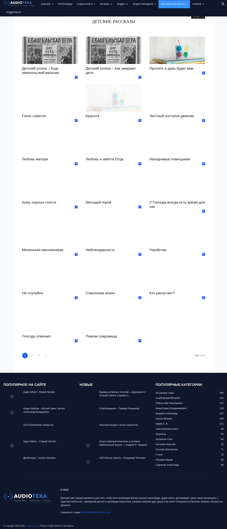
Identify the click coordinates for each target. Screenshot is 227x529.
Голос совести (34, 116)
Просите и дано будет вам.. (172, 68)
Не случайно (32, 293)
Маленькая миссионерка (42, 250)
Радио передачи (144, 4)
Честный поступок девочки (172, 116)
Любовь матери (35, 159)
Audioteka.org (32, 526)
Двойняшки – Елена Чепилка (39, 457)
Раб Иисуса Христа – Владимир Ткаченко (122, 457)
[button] (223, 4)
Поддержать (13, 12)
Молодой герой (98, 202)
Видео (122, 4)
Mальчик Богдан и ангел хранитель (118, 425)
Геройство (158, 250)
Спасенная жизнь (100, 293)
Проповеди (65, 4)
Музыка (106, 4)
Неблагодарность (100, 250)
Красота (92, 116)
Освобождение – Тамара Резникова (119, 408)
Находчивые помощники (170, 159)
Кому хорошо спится (39, 202)
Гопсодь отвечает (36, 336)
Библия (47, 4)
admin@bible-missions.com (96, 512)
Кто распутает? (162, 293)
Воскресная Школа (174, 4)
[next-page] (46, 355)
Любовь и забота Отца (105, 159)
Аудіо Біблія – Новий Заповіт (39, 392)
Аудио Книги (86, 4)
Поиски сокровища (101, 336)
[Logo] (21, 4)
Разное (198, 4)
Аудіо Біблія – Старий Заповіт (39, 441)
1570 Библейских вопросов (38, 425)
